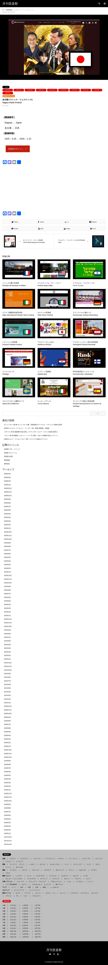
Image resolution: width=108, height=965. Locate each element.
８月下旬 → (38, 925)
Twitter (50, 954)
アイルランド (24, 858)
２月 (4, 908)
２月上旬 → (13, 908)
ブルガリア (65, 876)
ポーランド (44, 879)
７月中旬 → (26, 922)
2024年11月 (8, 536)
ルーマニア (53, 876)
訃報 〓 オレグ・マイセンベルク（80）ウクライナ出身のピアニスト (26, 439)
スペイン (8, 867)
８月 (4, 925)
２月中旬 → (26, 908)
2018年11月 (8, 797)
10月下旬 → (41, 90)
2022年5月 (7, 644)
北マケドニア (60, 870)
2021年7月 (7, 681)
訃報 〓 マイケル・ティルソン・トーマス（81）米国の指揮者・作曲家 (26, 428)
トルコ (69, 881)
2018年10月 (8, 801)
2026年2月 (7, 481)
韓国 (44, 887)
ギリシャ (71, 870)
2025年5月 (7, 514)
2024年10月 (8, 539)
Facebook (54, 954)
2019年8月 (7, 764)
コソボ (85, 876)
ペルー (25, 896)
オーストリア (77, 864)
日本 (6, 87)
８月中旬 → (26, 925)
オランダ (42, 864)
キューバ (63, 893)
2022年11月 (8, 623)
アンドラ (12, 864)
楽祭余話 (7, 464)
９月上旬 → (13, 928)
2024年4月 (7, 561)
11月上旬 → (53, 90)
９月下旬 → (8, 90)
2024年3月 (7, 565)
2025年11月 (8, 492)
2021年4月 (7, 692)
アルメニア (42, 881)
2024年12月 (8, 532)
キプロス (94, 870)
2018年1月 (7, 833)
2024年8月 (7, 546)
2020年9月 (7, 717)
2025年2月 (7, 525)
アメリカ (27, 893)
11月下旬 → (75, 90)
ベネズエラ (73, 893)
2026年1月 (7, 485)
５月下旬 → (38, 917)
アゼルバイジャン (56, 881)
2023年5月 (7, 601)
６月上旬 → (13, 920)
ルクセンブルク (55, 864)
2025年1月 (7, 528)
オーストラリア (19, 890)
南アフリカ (59, 884)
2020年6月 (7, 728)
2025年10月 (8, 495)
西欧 (4, 864)
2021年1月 (7, 703)
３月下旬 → (38, 911)
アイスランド (49, 858)
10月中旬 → (30, 90)
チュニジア (47, 884)
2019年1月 (7, 790)
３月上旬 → (13, 911)
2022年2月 (7, 655)
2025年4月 (7, 517)
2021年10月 (8, 670)
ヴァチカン (13, 870)
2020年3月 (7, 739)
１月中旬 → (26, 905)
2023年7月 (7, 594)
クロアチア (47, 870)
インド (13, 887)
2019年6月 (7, 772)
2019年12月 (8, 750)
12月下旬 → (8, 93)
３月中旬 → (26, 911)
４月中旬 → (26, 914)
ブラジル (8, 896)
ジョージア (20, 881)
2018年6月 (7, 815)
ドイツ (66, 864)
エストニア (99, 858)
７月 (4, 922)
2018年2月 (7, 830)
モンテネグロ (31, 879)
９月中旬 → (26, 928)
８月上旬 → (13, 925)
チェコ (29, 876)
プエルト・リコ (50, 893)
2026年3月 (7, 477)
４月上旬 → (13, 914)
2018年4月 (7, 822)
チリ (17, 896)
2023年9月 (7, 586)
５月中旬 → (26, 917)
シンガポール (54, 887)
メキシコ (37, 893)
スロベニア (36, 870)
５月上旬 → (13, 917)
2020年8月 (7, 721)
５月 (4, 917)
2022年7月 (7, 637)
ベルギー (32, 864)
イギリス (12, 858)
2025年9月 (7, 499)
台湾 (37, 887)
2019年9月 (7, 761)
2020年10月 (8, 714)
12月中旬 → (97, 90)
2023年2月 (7, 612)
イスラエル (79, 881)
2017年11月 (8, 841)
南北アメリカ (7, 893)
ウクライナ (56, 879)
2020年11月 (8, 710)
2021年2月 (7, 699)
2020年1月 (7, 746)
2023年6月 (7, 597)
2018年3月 (7, 826)
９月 (4, 928)
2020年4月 (7, 735)
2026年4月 (7, 474)
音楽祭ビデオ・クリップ (12, 449)
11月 (4, 934)
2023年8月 (7, 590)
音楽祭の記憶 (8, 456)
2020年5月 (7, 732)
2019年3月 (7, 783)
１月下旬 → (38, 905)
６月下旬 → (38, 920)
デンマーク (37, 858)
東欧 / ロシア (7, 876)
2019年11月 (8, 753)
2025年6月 (7, 510)
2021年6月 (7, 684)
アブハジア (31, 881)
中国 (29, 887)
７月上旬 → (13, 922)
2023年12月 (8, 575)
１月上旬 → (13, 905)
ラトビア (8, 861)
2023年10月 (8, 583)
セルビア (75, 876)
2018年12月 (8, 793)
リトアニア (20, 861)
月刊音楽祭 (54, 950)
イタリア (24, 870)
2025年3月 (7, 521)
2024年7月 (7, 550)
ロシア (88, 879)
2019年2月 (7, 786)
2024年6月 (7, 554)
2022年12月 (8, 619)
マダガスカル (36, 884)
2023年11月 (8, 579)
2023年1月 (7, 615)
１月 (4, 905)
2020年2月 (7, 743)
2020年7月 (7, 724)
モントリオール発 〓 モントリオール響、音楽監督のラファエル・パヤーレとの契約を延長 (33, 424)
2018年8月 (7, 808)
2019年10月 (8, 757)
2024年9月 (7, 543)
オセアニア (6, 890)
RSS (58, 954)
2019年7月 (7, 768)
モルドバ (67, 879)
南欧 (4, 870)
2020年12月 (8, 706)
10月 (4, 931)
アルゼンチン (36, 896)
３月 (4, 911)
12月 (4, 937)
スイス (88, 864)
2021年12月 (8, 663)
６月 (4, 920)
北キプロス (83, 870)
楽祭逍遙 (7, 460)
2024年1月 (7, 572)
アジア (5, 887)
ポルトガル (20, 867)
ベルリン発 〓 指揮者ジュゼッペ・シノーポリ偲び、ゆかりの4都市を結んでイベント (31, 435)
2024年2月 (7, 568)
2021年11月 (8, 666)
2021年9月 (7, 673)
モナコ (97, 864)
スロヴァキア (40, 876)
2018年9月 (7, 804)
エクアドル (83, 893)
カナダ (17, 893)
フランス (21, 864)
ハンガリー (19, 876)
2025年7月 (7, 506)
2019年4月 (7, 779)
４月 (4, 914)
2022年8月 (7, 634)
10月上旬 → (19, 90)
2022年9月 (7, 630)
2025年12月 (8, 488)
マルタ (7, 873)
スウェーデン (86, 858)
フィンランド (73, 858)
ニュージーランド (34, 890)
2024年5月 (7, 557)
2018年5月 (7, 819)
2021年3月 (7, 695)
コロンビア (95, 893)
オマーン (24, 884)
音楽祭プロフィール (8, 96)
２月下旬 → (38, 908)
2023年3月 (7, 608)
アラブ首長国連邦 (11, 884)
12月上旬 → (86, 90)
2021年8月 (7, 677)
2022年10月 (8, 626)
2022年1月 (7, 659)
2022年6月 (7, 641)
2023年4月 (7, 605)
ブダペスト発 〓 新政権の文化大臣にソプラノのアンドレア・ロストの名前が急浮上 (31, 432)
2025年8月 (7, 503)
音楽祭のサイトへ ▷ (17, 149)
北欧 (4, 858)
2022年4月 (7, 648)
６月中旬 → (26, 920)
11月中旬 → (64, 90)
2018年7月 (7, 812)
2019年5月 (7, 775)
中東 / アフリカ (8, 881)
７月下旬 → (38, 922)
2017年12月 (8, 837)
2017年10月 (8, 844)
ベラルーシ (78, 879)
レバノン (90, 881)
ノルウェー (61, 858)
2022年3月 (7, 652)
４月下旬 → (38, 914)
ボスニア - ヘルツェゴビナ (14, 879)
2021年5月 (7, 688)
